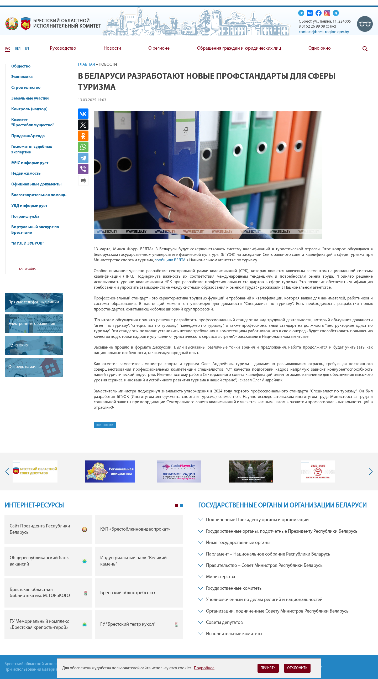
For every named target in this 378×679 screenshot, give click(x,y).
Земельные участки (30, 98)
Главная (86, 65)
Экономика (24, 77)
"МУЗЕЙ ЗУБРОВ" (30, 243)
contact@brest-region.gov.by (324, 32)
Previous (8, 471)
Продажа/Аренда (30, 136)
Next (369, 471)
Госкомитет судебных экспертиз (31, 149)
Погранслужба (25, 217)
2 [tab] (181, 505)
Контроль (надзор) (31, 109)
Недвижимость (28, 174)
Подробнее (204, 668)
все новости (104, 425)
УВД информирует (29, 206)
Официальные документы (36, 184)
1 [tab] (176, 505)
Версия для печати (83, 180)
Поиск (365, 49)
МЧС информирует (32, 163)
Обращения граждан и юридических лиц (239, 48)
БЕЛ (17, 48)
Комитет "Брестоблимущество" (35, 123)
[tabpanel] (93, 578)
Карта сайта (27, 269)
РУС (7, 48)
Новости (112, 48)
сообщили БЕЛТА (170, 260)
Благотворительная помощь (38, 195)
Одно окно (319, 48)
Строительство (25, 88)
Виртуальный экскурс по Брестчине (35, 230)
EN (27, 48)
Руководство (63, 48)
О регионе (159, 48)
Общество (23, 66)
